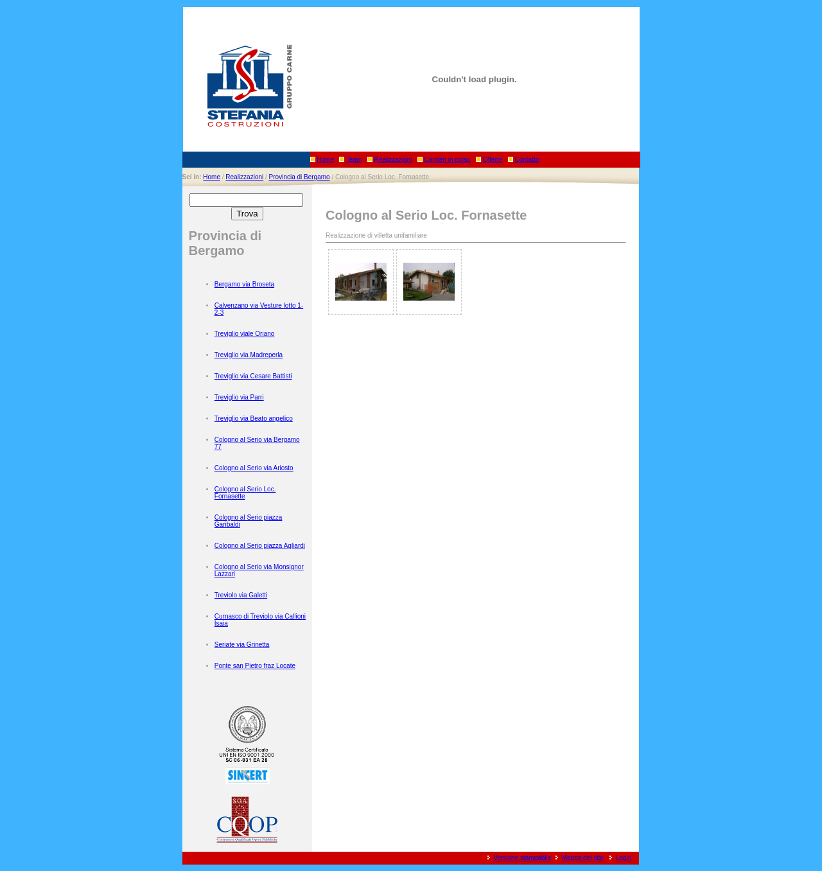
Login (623, 857)
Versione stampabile (522, 857)
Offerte (492, 159)
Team (354, 159)
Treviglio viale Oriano (244, 333)
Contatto (526, 159)
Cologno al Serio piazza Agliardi (259, 545)
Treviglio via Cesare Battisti (253, 376)
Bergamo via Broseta (244, 284)
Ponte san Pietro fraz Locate (254, 665)
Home (325, 159)
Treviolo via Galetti (240, 595)
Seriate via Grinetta (242, 644)
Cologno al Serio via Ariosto (253, 467)
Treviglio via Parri (239, 397)
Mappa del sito (583, 857)
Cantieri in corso (447, 159)
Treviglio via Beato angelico (253, 418)
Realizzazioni (393, 159)
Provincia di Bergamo (299, 176)
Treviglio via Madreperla (248, 354)
